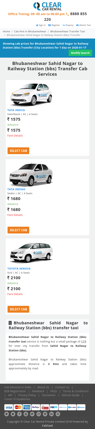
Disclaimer (49, 395)
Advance (12, 124)
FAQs (53, 391)
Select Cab (18, 151)
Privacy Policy (27, 395)
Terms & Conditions (76, 391)
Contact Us (62, 387)
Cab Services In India (17, 387)
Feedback (38, 391)
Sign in (41, 25)
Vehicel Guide (71, 395)
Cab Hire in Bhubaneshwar (30, 31)
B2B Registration (15, 391)
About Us (43, 387)
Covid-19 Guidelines (17, 399)
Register (54, 25)
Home (6, 31)
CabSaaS (47, 425)
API (10, 395)
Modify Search (80, 53)
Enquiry (68, 25)
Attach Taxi (83, 25)
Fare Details (15, 135)
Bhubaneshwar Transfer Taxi (67, 31)
